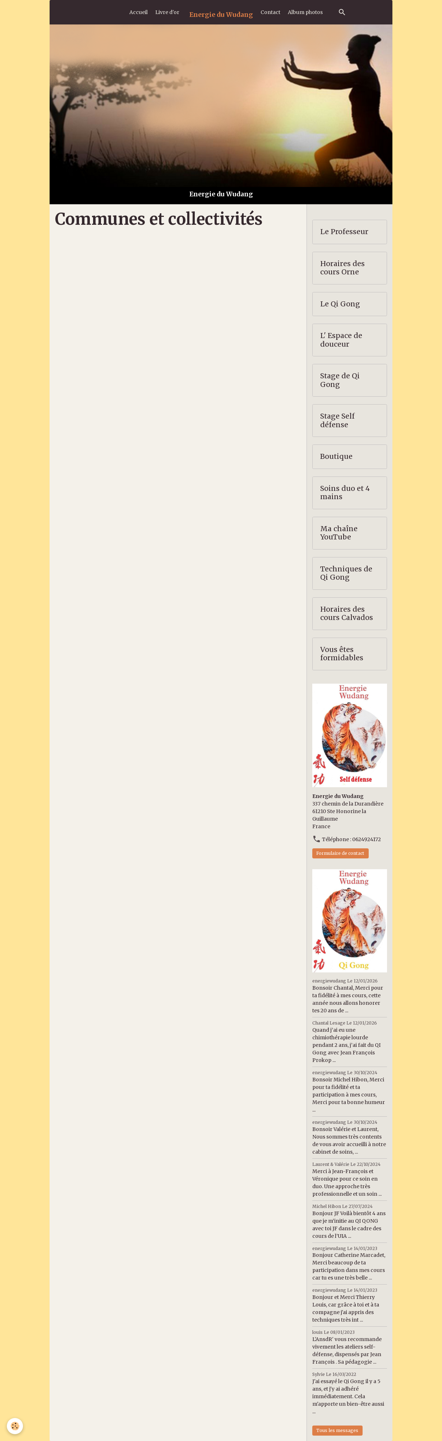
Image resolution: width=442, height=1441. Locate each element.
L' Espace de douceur (341, 340)
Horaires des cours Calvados (346, 613)
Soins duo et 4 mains (345, 492)
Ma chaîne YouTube (339, 533)
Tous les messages (337, 1430)
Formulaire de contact (340, 853)
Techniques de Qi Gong (346, 573)
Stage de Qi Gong (340, 380)
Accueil (138, 12)
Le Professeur (344, 232)
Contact (270, 12)
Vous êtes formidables (341, 654)
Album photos (305, 12)
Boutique (336, 456)
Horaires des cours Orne (342, 268)
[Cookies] (15, 1426)
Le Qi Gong (340, 304)
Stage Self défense (337, 420)
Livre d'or (167, 12)
